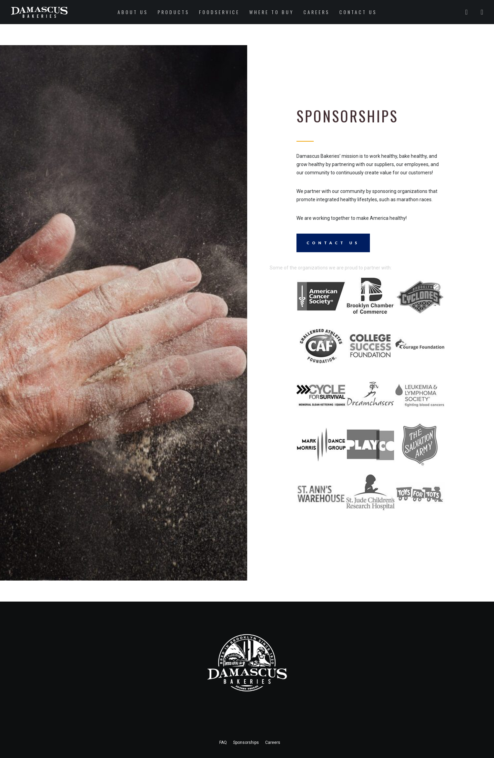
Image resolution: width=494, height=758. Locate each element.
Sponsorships (246, 742)
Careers (272, 742)
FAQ (223, 742)
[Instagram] (477, 12)
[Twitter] (462, 12)
